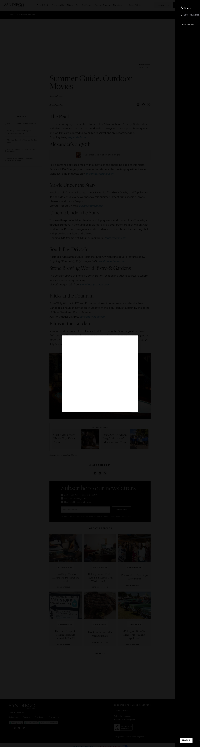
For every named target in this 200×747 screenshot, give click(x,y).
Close (190, 7)
